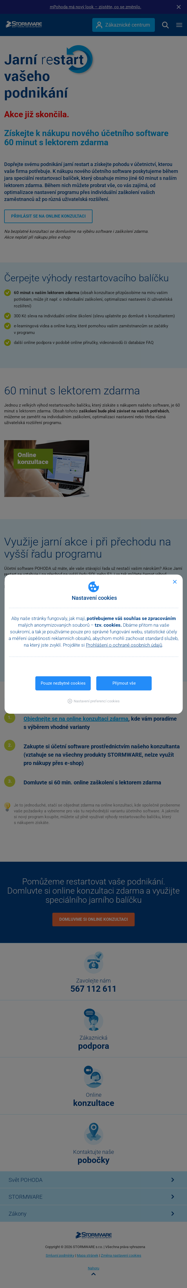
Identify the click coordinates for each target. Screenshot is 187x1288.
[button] (93, 701)
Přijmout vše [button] (124, 683)
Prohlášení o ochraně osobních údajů (124, 645)
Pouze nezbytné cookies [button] (63, 683)
